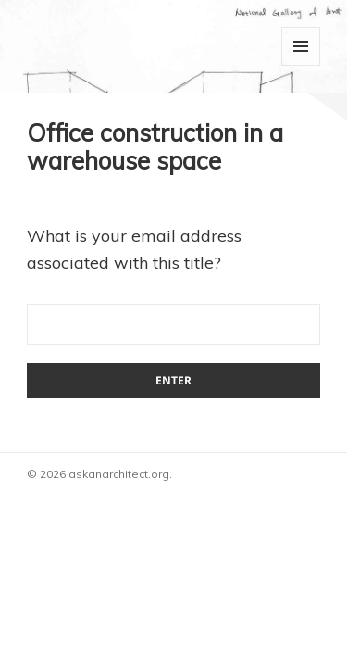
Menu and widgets (300, 46)
